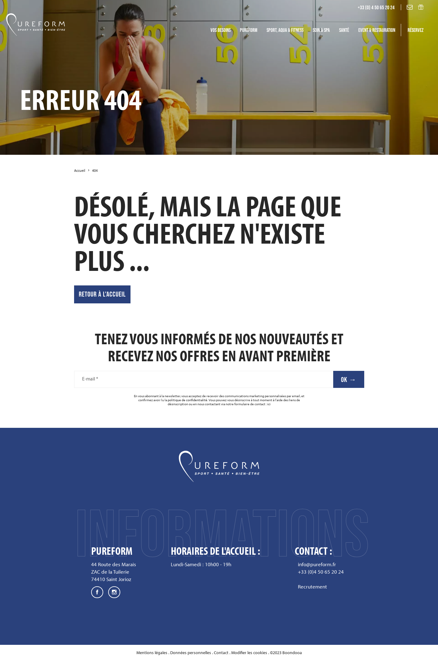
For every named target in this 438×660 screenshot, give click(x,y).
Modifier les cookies (249, 652)
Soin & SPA (321, 30)
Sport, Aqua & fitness (285, 30)
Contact (221, 652)
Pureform (248, 30)
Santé (344, 30)
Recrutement (312, 586)
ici (269, 404)
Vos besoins (220, 30)
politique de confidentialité (187, 400)
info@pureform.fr (317, 564)
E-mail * (90, 379)
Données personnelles (190, 652)
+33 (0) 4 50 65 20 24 (376, 7)
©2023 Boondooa (286, 652)
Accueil (79, 170)
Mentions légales (151, 652)
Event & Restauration (376, 30)
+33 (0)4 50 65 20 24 (321, 571)
